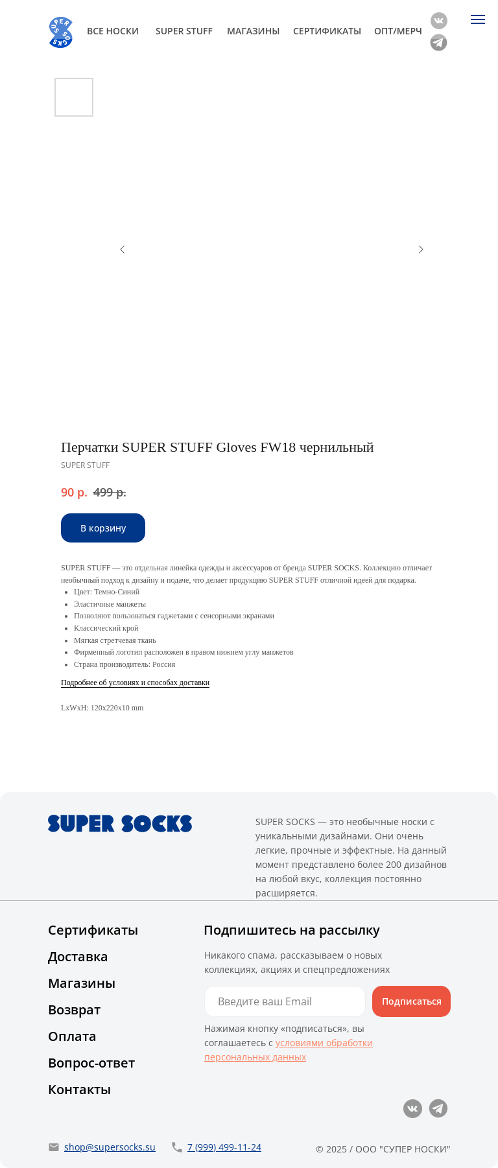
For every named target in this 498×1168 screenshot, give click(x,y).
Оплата (72, 1036)
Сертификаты (93, 930)
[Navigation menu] (478, 19)
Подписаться (412, 1001)
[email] (285, 1001)
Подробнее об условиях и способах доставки (135, 682)
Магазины (81, 983)
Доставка (78, 956)
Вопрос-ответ (91, 1062)
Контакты (79, 1089)
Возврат (74, 1009)
